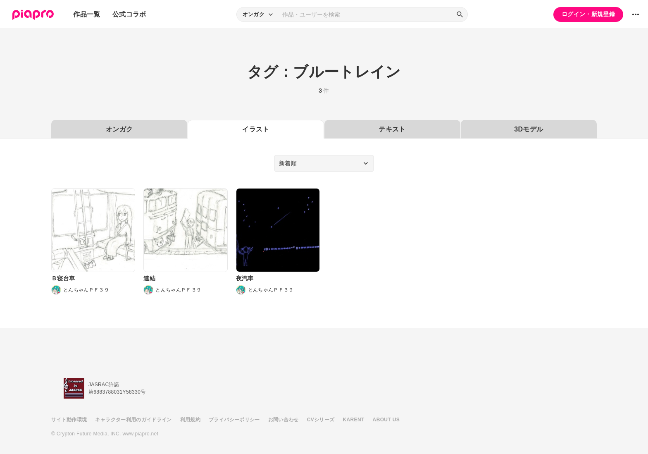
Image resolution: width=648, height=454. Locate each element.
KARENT (353, 420)
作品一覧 (86, 14)
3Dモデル (528, 129)
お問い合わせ (283, 420)
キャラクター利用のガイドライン (133, 420)
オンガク (119, 129)
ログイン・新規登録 (588, 14)
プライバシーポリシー (234, 420)
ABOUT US (386, 420)
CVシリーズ (321, 420)
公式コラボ (129, 14)
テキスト (392, 129)
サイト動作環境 (69, 420)
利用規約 (190, 420)
